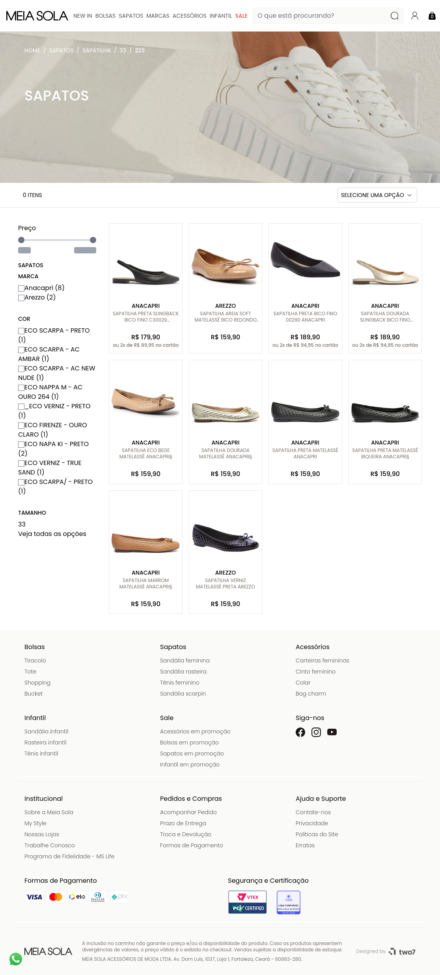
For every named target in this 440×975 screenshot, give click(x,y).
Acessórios (190, 16)
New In (82, 16)
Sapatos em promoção (192, 753)
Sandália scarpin (183, 694)
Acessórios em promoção (195, 731)
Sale (241, 16)
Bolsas (105, 16)
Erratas (305, 845)
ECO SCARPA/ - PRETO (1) (55, 486)
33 (122, 50)
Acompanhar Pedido (188, 812)
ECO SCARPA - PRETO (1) (54, 335)
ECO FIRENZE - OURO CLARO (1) (52, 430)
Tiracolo (35, 660)
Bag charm (311, 694)
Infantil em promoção (190, 764)
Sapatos (131, 16)
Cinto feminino (316, 671)
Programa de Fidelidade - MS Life (69, 856)
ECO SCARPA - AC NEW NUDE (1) (56, 373)
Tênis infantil (41, 753)
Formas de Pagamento (191, 845)
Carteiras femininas (322, 660)
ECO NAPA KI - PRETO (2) (53, 448)
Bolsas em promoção (189, 742)
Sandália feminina (185, 660)
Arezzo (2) (37, 297)
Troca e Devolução (185, 834)
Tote (30, 671)
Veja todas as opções (52, 533)
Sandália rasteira (183, 671)
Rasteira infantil (45, 742)
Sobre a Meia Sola (48, 812)
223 (140, 50)
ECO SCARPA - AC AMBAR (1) (49, 354)
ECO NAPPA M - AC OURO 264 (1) (50, 392)
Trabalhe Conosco (49, 845)
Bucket (33, 694)
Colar (303, 683)
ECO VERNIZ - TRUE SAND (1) (50, 467)
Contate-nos (313, 812)
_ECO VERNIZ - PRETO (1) (54, 411)
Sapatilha (96, 50)
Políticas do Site (317, 834)
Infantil (221, 16)
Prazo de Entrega (183, 823)
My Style (35, 823)
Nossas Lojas (41, 834)
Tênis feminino (179, 683)
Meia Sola (33, 52)
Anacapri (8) (41, 287)
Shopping (37, 683)
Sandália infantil (46, 731)
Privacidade (312, 823)
